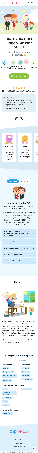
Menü (31, 3)
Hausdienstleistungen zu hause (9, 376)
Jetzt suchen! (19, 76)
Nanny (5, 401)
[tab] (13, 181)
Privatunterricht (27, 379)
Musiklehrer (26, 375)
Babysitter (6, 405)
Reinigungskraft (8, 372)
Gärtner (5, 368)
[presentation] (17, 118)
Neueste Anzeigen (19, 360)
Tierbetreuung (26, 389)
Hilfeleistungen (7, 413)
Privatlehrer (25, 368)
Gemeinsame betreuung (7, 393)
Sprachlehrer (26, 372)
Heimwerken (7, 380)
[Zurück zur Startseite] (9, 3)
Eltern (5, 389)
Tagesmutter (7, 397)
